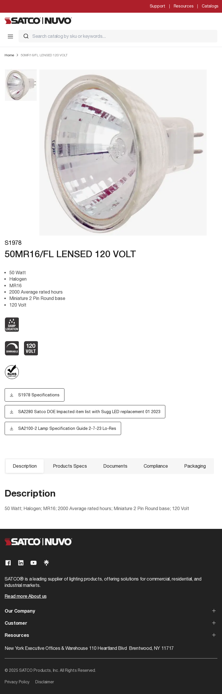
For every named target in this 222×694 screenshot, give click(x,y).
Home (9, 55)
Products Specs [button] (70, 466)
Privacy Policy (17, 682)
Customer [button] (16, 624)
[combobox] (117, 36)
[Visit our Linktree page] (46, 562)
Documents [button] (115, 466)
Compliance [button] (156, 466)
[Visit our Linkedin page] (20, 562)
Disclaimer (44, 682)
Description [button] (25, 466)
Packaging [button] (195, 466)
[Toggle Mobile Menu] (10, 36)
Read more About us (25, 597)
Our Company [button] (20, 611)
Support (157, 6)
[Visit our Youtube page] (33, 562)
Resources (183, 6)
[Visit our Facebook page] (8, 562)
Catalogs (210, 6)
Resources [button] (17, 636)
